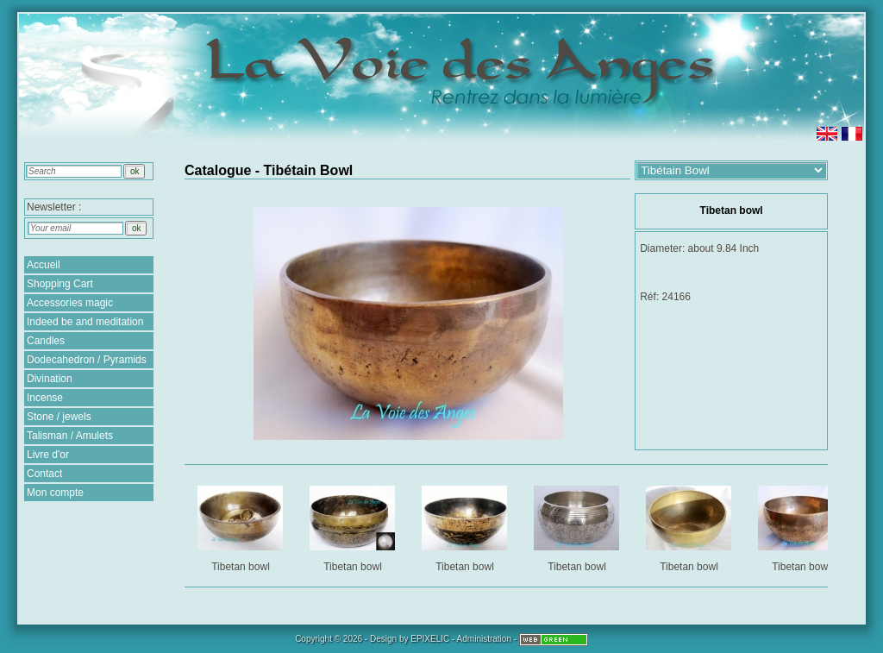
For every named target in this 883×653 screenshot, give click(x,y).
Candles (46, 341)
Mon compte (55, 493)
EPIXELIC (429, 639)
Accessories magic (70, 303)
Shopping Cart (60, 284)
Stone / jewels (59, 417)
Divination (49, 379)
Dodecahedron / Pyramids (87, 360)
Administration (484, 639)
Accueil (43, 265)
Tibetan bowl (241, 526)
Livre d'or (48, 455)
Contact (44, 474)
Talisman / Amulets (70, 436)
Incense (45, 398)
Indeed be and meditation (85, 322)
